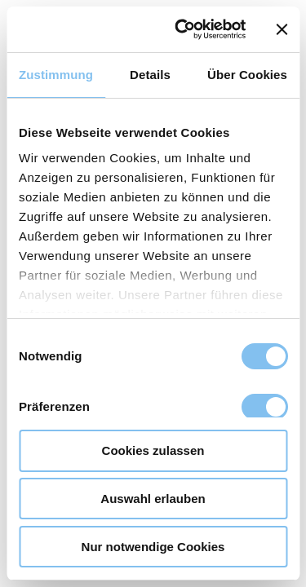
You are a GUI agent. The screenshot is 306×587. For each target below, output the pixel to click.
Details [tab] (150, 75)
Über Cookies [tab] (247, 75)
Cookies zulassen (153, 450)
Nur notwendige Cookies (153, 547)
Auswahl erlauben (152, 498)
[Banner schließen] (281, 29)
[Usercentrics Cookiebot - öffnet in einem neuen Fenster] (182, 29)
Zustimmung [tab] (56, 75)
